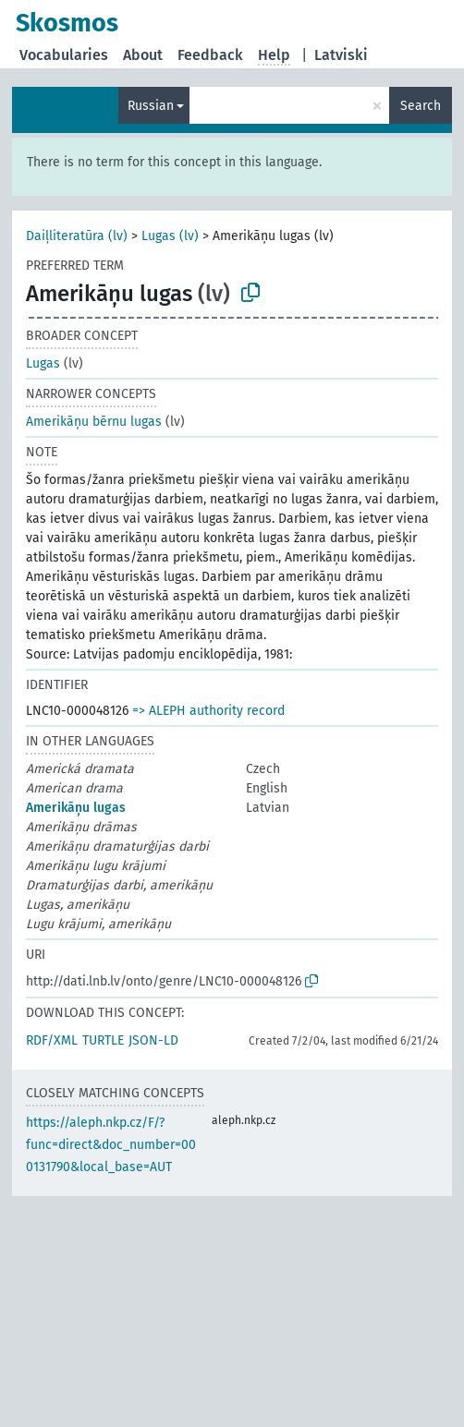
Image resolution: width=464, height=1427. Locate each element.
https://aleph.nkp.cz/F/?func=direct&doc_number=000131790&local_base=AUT (111, 1145)
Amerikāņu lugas (76, 808)
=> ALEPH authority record (208, 711)
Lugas (43, 363)
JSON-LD (153, 1040)
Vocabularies (63, 55)
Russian (151, 106)
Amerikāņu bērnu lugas (94, 421)
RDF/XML (52, 1040)
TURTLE (103, 1040)
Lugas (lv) (170, 236)
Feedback (210, 55)
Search (420, 106)
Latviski (341, 55)
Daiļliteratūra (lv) (77, 236)
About (143, 55)
